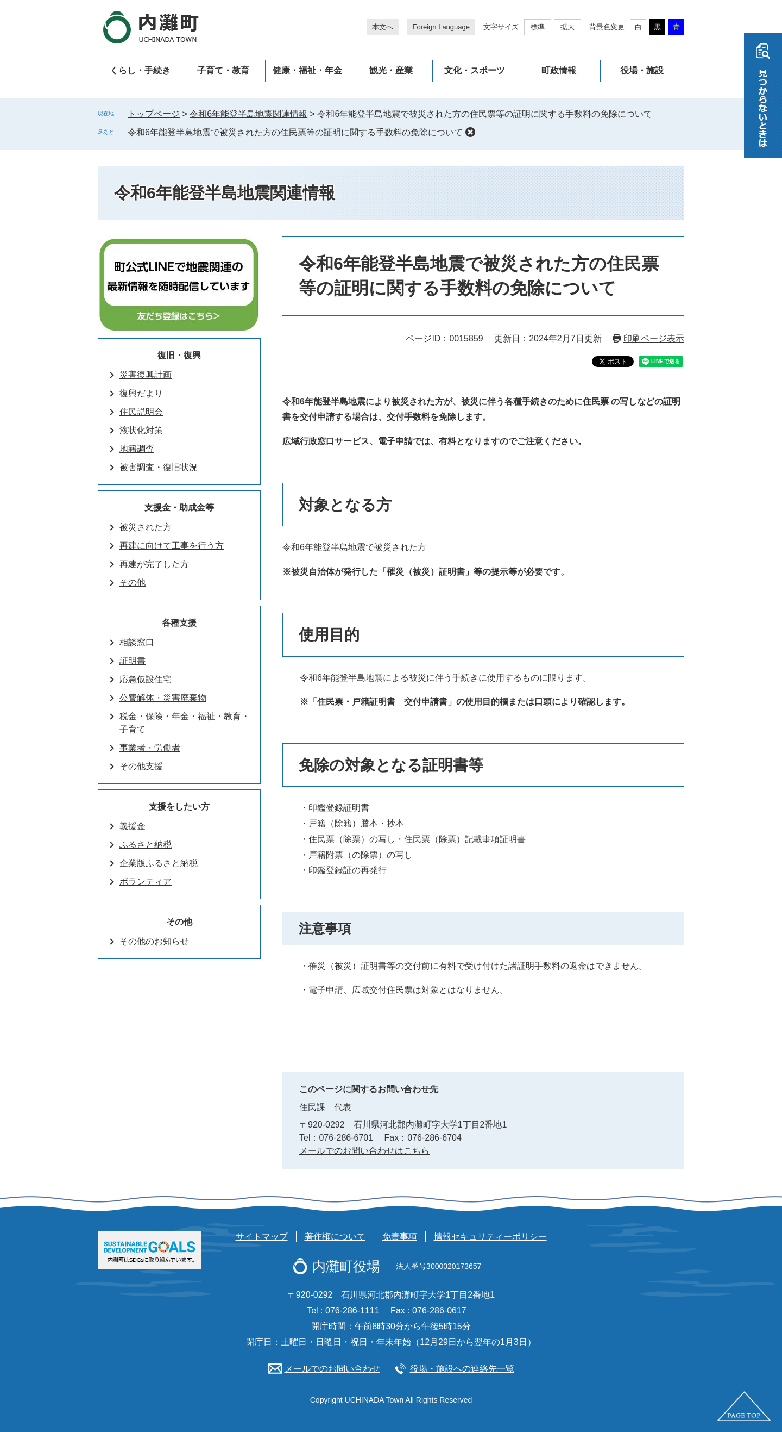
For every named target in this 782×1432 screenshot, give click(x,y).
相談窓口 (136, 642)
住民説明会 (141, 411)
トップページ (154, 114)
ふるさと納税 (145, 844)
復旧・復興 (179, 355)
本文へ (382, 27)
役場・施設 (642, 70)
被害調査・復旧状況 (158, 467)
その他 (132, 582)
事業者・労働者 (149, 747)
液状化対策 (141, 430)
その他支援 (141, 766)
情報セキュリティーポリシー (490, 1236)
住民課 (312, 1107)
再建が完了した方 (154, 564)
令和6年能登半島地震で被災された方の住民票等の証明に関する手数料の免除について (295, 132)
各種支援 (179, 622)
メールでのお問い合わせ (332, 1368)
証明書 (132, 660)
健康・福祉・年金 (307, 70)
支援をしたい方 (179, 806)
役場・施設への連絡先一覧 (462, 1368)
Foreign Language (441, 27)
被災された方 (145, 527)
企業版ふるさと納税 (158, 863)
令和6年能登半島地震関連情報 (248, 114)
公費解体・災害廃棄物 (162, 697)
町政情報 (558, 70)
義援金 (132, 826)
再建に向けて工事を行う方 (171, 545)
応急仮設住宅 (145, 679)
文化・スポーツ (474, 70)
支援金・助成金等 (179, 507)
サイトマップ (262, 1236)
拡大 (567, 27)
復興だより (141, 393)
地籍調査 (136, 448)
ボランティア (145, 881)
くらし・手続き (140, 70)
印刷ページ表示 (653, 338)
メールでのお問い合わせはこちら (364, 1150)
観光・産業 (391, 70)
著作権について (335, 1236)
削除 (470, 132)
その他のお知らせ (154, 941)
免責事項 (399, 1236)
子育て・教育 (223, 70)
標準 (538, 27)
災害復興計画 (145, 374)
